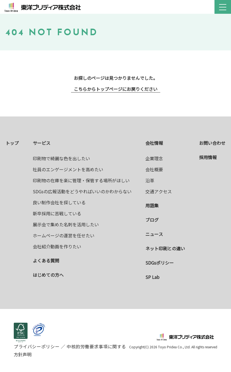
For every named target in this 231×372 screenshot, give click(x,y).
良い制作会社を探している (59, 202)
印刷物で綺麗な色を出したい (61, 158)
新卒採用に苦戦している (57, 213)
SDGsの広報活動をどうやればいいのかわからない (82, 191)
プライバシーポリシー (37, 346)
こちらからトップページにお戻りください (115, 89)
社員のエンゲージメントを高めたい (68, 169)
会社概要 (154, 169)
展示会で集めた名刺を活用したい (66, 224)
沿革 (149, 180)
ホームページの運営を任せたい (63, 235)
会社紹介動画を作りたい (57, 246)
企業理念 (154, 158)
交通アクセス (158, 191)
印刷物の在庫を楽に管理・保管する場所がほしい (81, 180)
